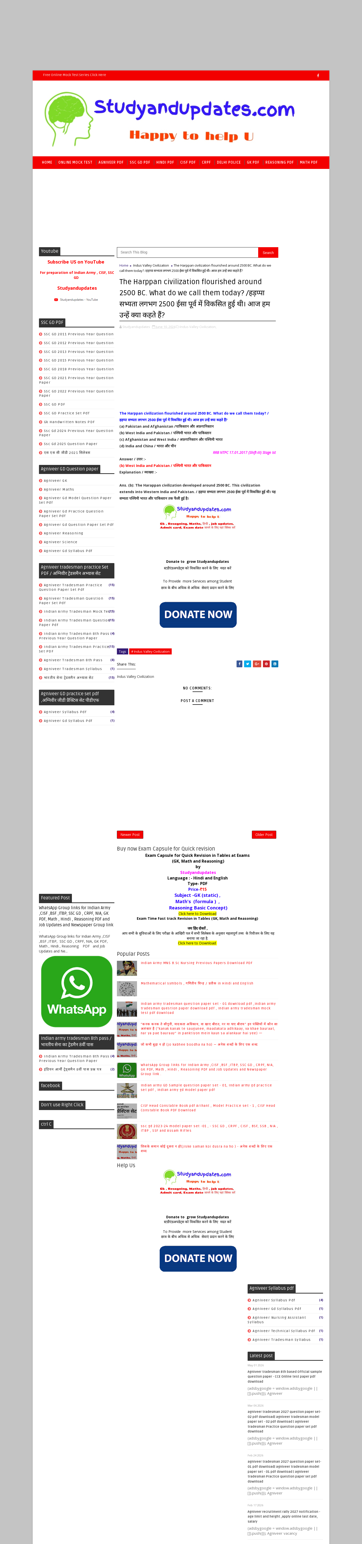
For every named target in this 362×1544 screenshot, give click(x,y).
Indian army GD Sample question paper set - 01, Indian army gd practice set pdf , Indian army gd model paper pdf (190, 1135)
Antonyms (262, 1037)
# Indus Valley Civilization (150, 682)
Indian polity (266, 1090)
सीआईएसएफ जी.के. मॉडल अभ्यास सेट (282, 654)
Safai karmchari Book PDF (278, 779)
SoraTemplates (70, 1464)
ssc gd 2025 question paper (71, 446)
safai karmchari (269, 810)
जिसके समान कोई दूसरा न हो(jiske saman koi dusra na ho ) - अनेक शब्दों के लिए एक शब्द (297, 1436)
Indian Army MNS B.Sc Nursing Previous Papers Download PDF (294, 1181)
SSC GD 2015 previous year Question (79, 363)
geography (263, 1116)
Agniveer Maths (59, 492)
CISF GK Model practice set (279, 571)
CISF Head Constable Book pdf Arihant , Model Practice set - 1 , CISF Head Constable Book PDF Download (284, 1387)
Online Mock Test (75, 164)
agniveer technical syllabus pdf (284, 296)
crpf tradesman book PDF (278, 801)
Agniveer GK (55, 483)
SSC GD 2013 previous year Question (79, 354)
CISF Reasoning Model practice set (287, 624)
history (260, 1125)
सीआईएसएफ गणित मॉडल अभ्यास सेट (281, 646)
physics (260, 1133)
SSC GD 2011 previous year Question (79, 337)
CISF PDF (188, 164)
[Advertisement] (151, 35)
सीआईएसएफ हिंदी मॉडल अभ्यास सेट (280, 681)
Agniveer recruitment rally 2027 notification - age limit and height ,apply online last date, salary (284, 482)
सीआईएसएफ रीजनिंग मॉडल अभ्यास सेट (283, 672)
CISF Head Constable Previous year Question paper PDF (284, 595)
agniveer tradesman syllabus (73, 671)
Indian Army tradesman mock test (78, 614)
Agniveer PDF (111, 164)
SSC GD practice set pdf (67, 416)
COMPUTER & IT (268, 1063)
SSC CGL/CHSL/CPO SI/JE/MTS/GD (284, 1098)
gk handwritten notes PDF (69, 424)
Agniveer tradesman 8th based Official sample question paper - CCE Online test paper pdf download (285, 342)
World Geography (269, 1107)
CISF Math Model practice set (281, 615)
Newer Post (130, 866)
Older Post (231, 866)
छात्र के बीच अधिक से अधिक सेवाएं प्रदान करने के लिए (181, 618)
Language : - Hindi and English (181, 911)
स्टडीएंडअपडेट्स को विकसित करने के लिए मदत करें (181, 599)
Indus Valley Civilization (151, 268)
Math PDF (309, 164)
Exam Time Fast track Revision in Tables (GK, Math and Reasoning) (181, 951)
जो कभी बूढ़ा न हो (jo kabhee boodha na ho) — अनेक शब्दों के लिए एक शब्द (297, 1299)
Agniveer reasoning (63, 536)
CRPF (206, 164)
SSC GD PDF (140, 164)
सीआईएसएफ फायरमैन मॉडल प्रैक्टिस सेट (283, 663)
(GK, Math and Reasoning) (181, 894)
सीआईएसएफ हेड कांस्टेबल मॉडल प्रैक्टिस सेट (286, 689)
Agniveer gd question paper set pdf (79, 527)
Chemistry (263, 1072)
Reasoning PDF (279, 164)
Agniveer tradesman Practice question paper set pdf (71, 589)
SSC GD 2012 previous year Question (79, 345)
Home (47, 164)
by (181, 899)
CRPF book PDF (267, 740)
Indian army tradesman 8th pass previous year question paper (74, 638)
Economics (263, 1081)
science (260, 1142)
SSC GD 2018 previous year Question (79, 372)
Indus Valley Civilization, (198, 345)
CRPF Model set (268, 717)
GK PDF (253, 164)
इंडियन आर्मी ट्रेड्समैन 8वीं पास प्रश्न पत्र (73, 1072)
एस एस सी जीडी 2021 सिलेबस (67, 455)
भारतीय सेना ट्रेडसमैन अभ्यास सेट (69, 680)
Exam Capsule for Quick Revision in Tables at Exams (181, 888)
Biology (260, 1046)
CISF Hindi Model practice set (282, 606)
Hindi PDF (165, 164)
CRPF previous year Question (281, 761)
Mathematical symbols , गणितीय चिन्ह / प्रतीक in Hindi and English (295, 1202)
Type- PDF (181, 916)
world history (266, 1151)
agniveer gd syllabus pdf (68, 553)
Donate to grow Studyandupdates (181, 592)
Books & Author (267, 1055)
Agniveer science (61, 544)
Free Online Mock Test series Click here (74, 75)
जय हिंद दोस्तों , (181, 961)
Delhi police (229, 164)
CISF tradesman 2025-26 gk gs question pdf (282, 517)
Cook (257, 770)
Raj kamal (119, 1464)
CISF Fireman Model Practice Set (285, 562)
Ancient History (268, 1028)
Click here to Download (181, 946)
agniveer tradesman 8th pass (73, 662)
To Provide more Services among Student (181, 612)
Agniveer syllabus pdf (65, 714)
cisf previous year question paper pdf (284, 635)
